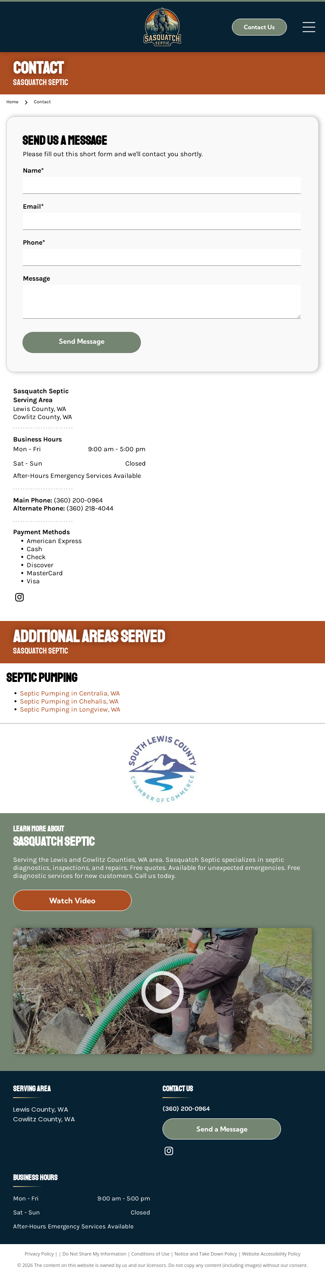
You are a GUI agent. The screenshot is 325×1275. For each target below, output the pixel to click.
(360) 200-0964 (78, 500)
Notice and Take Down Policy (206, 1253)
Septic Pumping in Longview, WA (70, 709)
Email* (33, 206)
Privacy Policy (39, 1253)
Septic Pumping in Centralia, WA (70, 693)
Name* (33, 170)
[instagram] (19, 598)
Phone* (34, 242)
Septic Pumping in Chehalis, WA (69, 701)
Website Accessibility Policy (271, 1253)
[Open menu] (309, 27)
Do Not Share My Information (95, 1253)
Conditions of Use (150, 1253)
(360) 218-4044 (89, 508)
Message (36, 278)
